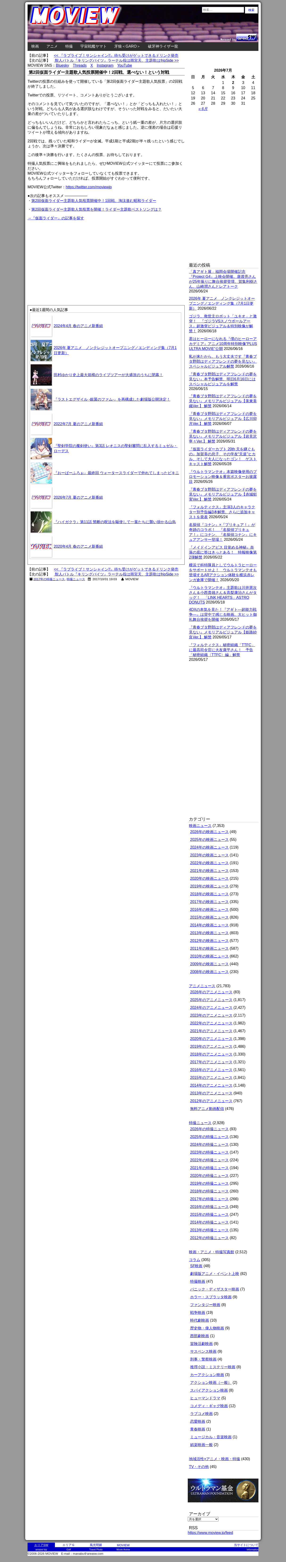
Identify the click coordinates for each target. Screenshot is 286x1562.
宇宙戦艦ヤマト (93, 46)
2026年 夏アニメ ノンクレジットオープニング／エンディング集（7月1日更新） (222, 303)
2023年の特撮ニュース (209, 1152)
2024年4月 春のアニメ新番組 (78, 326)
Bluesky (62, 65)
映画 (35, 46)
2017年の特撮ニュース (49, 579)
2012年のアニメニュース (211, 1101)
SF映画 (196, 1266)
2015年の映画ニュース (209, 917)
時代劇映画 (199, 1320)
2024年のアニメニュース (211, 1008)
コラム (194, 1260)
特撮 (69, 46)
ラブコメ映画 (201, 1414)
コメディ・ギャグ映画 (209, 1406)
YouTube (124, 65)
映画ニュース (200, 826)
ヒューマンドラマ (205, 1398)
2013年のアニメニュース (211, 1093)
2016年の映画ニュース (209, 910)
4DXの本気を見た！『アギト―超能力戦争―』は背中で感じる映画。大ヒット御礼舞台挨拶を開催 (223, 614)
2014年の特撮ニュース (209, 1222)
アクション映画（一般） (211, 1383)
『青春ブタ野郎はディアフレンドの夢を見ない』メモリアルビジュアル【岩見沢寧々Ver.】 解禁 (223, 436)
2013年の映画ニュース (209, 933)
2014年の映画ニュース (209, 925)
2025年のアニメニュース (211, 1000)
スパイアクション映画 (209, 1390)
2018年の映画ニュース (209, 894)
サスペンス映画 (203, 1351)
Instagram (105, 65)
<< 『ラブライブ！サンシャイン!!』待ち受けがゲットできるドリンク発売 (116, 55)
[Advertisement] (67, 254)
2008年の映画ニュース (209, 972)
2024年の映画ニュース (209, 847)
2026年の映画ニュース (209, 832)
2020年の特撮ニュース (209, 1176)
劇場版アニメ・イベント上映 (214, 1274)
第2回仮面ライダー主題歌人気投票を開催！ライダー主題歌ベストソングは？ (96, 209)
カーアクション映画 (207, 1375)
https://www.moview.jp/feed (210, 1533)
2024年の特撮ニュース (209, 1145)
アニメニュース (202, 986)
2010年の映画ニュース (209, 956)
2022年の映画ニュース (209, 863)
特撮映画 (197, 1281)
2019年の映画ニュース (209, 886)
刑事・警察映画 (203, 1359)
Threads (80, 65)
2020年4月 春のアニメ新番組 (78, 546)
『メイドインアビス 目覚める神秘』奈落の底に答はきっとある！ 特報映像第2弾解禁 (223, 552)
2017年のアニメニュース (211, 1062)
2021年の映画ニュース (209, 871)
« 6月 (203, 109)
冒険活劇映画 (201, 1344)
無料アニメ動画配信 (207, 1109)
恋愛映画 (197, 1421)
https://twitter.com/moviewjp (89, 187)
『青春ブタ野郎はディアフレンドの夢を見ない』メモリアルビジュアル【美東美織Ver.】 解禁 (223, 401)
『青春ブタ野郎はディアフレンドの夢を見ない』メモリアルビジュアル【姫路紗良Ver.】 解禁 (223, 632)
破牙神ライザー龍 (163, 46)
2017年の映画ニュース (209, 902)
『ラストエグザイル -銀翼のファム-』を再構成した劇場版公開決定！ (112, 399)
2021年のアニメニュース (211, 1031)
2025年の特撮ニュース (209, 1137)
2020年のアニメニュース (211, 1039)
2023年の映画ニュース (209, 855)
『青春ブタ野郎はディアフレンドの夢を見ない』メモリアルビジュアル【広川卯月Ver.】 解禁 (223, 419)
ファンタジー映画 (205, 1305)
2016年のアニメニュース (211, 1070)
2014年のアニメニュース (211, 1085)
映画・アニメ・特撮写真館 (211, 1252)
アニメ (52, 46)
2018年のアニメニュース (211, 1054)
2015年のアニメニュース (211, 1078)
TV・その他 (199, 1467)
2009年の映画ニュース (209, 964)
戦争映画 (197, 1313)
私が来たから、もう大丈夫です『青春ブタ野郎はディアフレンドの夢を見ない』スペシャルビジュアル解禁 (223, 361)
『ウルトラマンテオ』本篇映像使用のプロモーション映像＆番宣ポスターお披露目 (223, 477)
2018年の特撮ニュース (209, 1191)
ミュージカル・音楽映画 (211, 1437)
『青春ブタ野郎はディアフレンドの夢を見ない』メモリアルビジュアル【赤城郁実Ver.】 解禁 (223, 494)
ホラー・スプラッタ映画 (211, 1297)
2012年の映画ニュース (209, 941)
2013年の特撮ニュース (209, 1230)
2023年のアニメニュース (211, 1015)
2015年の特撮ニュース (209, 1215)
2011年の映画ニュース (209, 948)
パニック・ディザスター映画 (214, 1289)
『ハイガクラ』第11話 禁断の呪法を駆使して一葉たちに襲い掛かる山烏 (115, 522)
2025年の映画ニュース (209, 840)
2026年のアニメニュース (211, 992)
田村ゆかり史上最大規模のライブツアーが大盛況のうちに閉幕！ (108, 375)
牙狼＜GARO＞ (127, 46)
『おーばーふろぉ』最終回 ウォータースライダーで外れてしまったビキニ (116, 473)
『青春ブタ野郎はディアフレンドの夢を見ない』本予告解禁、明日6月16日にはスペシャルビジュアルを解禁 (223, 379)
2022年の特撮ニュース (209, 1160)
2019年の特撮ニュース (209, 1183)
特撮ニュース (76, 579)
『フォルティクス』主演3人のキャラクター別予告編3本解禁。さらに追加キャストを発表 (222, 512)
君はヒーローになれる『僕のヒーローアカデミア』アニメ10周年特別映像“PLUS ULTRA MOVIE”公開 (223, 344)
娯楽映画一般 (201, 1445)
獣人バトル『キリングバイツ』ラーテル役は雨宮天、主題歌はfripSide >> (116, 60)
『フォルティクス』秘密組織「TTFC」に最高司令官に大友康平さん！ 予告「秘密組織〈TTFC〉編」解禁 (222, 650)
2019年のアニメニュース (211, 1046)
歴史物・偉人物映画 (207, 1328)
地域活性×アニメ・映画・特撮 (214, 1459)
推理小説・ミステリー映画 (212, 1367)
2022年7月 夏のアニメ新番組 (78, 424)
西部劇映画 (199, 1336)
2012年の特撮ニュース (209, 1238)
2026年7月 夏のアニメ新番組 (78, 497)
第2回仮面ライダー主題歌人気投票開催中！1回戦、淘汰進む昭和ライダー (93, 201)
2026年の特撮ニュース (209, 1129)
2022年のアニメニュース (211, 1023)
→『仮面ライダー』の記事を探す (56, 218)
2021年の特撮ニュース (209, 1168)
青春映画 (197, 1429)
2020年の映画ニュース (209, 878)
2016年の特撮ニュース (209, 1207)
